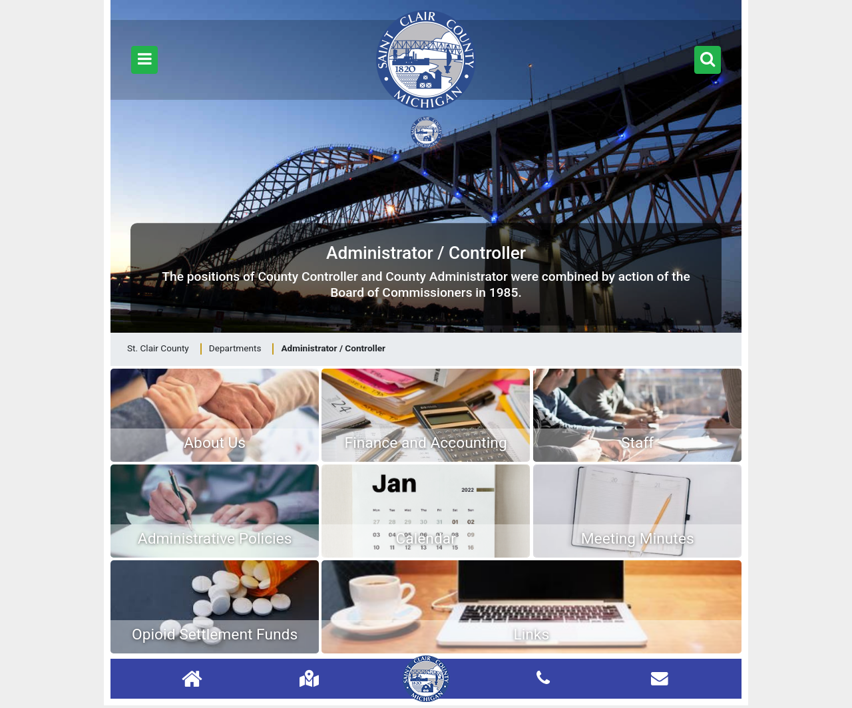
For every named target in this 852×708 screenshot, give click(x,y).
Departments (235, 348)
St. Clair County (158, 348)
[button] (144, 60)
